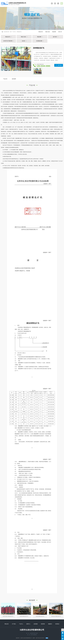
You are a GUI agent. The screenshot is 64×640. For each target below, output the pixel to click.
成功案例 (36, 623)
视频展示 (50, 623)
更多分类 (60, 31)
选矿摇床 (55, 36)
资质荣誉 (43, 623)
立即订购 (59, 65)
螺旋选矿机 (19, 31)
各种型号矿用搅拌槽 (8, 40)
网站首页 (7, 623)
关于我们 (14, 623)
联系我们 (57, 623)
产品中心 (14, 31)
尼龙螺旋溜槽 (40, 40)
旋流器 (24, 40)
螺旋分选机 (47, 31)
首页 (11, 31)
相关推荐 (14, 78)
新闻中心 (28, 623)
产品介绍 (5, 78)
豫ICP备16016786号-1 (40, 637)
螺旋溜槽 (54, 31)
